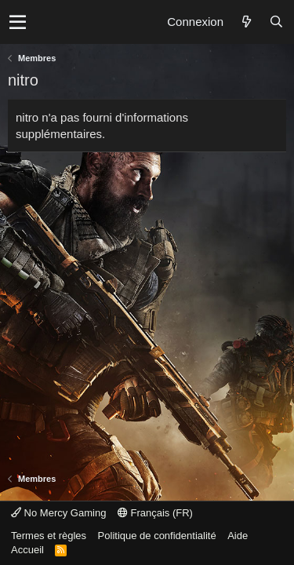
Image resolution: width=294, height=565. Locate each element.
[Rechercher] (276, 22)
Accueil (27, 550)
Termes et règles (48, 535)
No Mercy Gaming (58, 513)
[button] (17, 22)
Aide (237, 535)
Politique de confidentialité (157, 535)
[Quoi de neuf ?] (246, 22)
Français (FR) (155, 513)
